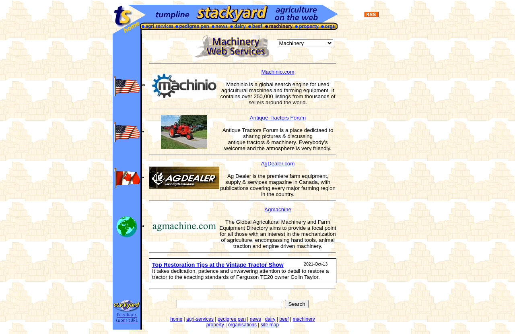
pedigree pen (232, 319)
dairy (270, 319)
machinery (304, 319)
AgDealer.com (278, 164)
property (215, 325)
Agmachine (277, 209)
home (176, 319)
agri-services (200, 319)
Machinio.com (277, 72)
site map (270, 325)
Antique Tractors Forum (278, 118)
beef (283, 319)
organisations (242, 325)
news (255, 319)
